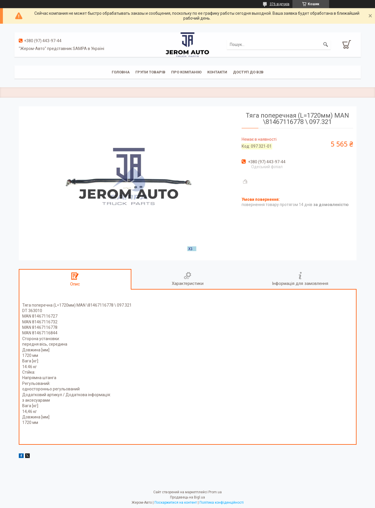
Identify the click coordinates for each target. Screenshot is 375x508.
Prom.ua (215, 492)
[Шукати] (325, 44)
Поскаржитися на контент (175, 502)
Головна (121, 72)
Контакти (217, 72)
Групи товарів (150, 72)
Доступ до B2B (248, 72)
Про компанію (186, 72)
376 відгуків (280, 4)
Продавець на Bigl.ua (187, 497)
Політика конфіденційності (221, 502)
